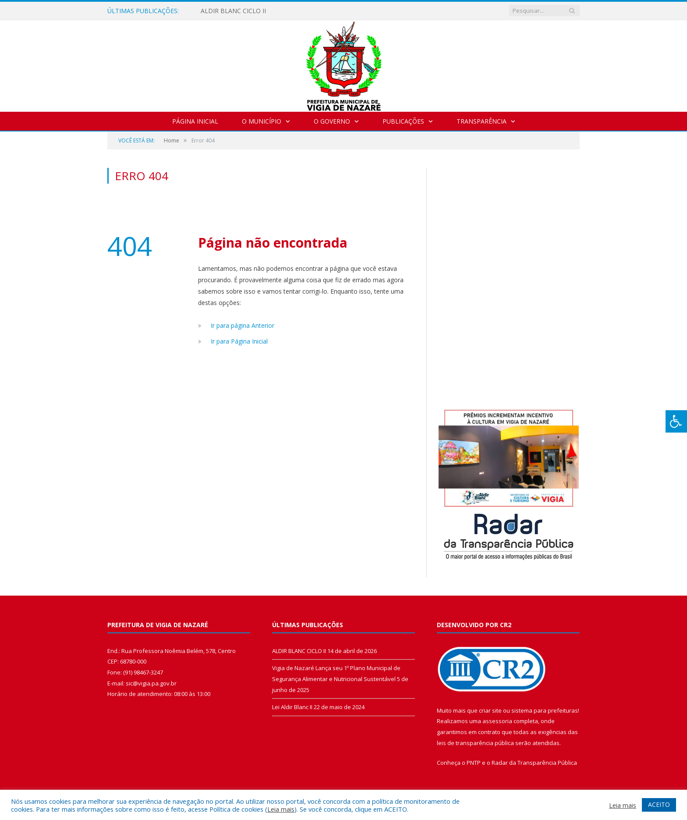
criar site (490, 710)
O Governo (332, 121)
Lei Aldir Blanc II (292, 707)
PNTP (474, 763)
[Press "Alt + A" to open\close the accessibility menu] (676, 421)
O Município (261, 121)
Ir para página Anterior (242, 325)
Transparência (481, 121)
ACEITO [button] (659, 804)
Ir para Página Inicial (239, 341)
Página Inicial (195, 121)
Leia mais (280, 809)
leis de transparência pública (475, 743)
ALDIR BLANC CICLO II (233, 11)
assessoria (497, 721)
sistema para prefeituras (544, 710)
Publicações (403, 121)
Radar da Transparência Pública (534, 763)
